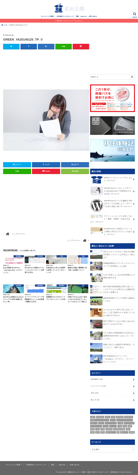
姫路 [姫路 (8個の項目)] (92, 428)
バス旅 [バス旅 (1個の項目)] (120, 422)
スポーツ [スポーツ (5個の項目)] (94, 422)
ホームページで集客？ (48, 18)
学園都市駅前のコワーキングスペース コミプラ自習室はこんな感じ (119, 264)
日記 (94, 392)
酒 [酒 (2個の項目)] (118, 431)
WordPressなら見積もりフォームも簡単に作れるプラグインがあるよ (111, 232)
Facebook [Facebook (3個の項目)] (100, 416)
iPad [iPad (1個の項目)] (113, 416)
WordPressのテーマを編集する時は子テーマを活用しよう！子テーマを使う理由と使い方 (111, 205)
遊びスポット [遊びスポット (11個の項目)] (110, 431)
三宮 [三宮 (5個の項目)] (119, 425)
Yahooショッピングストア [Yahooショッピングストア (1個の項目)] (99, 419)
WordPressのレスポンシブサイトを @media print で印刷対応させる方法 (112, 192)
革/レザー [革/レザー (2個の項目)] (124, 431)
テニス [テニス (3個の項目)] (101, 422)
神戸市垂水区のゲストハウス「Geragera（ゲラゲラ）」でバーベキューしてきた (118, 359)
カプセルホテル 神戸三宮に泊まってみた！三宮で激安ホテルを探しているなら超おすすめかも (119, 312)
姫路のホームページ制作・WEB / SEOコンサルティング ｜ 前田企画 (92, 471)
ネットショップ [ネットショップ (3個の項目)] (111, 422)
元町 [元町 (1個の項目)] (124, 425)
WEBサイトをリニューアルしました (70, 23)
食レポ (95, 399)
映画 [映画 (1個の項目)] (102, 428)
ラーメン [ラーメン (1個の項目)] (113, 425)
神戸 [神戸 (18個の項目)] (97, 431)
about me (84, 18)
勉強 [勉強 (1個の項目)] (129, 425)
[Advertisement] (46, 71)
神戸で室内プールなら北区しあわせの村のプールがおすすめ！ (119, 322)
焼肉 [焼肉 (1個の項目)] (92, 431)
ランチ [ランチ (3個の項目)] (105, 425)
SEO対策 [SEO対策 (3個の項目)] (120, 416)
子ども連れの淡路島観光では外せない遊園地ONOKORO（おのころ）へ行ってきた (119, 335)
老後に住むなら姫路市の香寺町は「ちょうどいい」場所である (119, 345)
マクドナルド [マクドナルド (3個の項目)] (129, 422)
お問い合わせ (93, 18)
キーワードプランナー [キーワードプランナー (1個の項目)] (124, 419)
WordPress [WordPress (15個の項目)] (128, 416)
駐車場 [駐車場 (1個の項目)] (131, 431)
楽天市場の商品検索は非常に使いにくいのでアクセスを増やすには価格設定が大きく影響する (119, 289)
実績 (77, 18)
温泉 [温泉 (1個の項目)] (128, 428)
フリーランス (98, 386)
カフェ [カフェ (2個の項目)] (113, 419)
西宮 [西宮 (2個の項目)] (102, 431)
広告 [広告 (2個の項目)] (97, 428)
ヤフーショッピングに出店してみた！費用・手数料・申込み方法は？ (111, 220)
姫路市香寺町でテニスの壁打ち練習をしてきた (119, 299)
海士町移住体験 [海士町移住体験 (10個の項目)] (119, 428)
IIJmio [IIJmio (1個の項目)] (107, 416)
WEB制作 (96, 379)
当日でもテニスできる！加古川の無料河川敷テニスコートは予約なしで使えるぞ (119, 254)
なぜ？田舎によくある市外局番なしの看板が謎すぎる (119, 276)
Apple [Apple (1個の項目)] (93, 416)
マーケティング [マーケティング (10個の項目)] (96, 425)
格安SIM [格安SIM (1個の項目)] (109, 428)
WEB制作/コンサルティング (65, 18)
